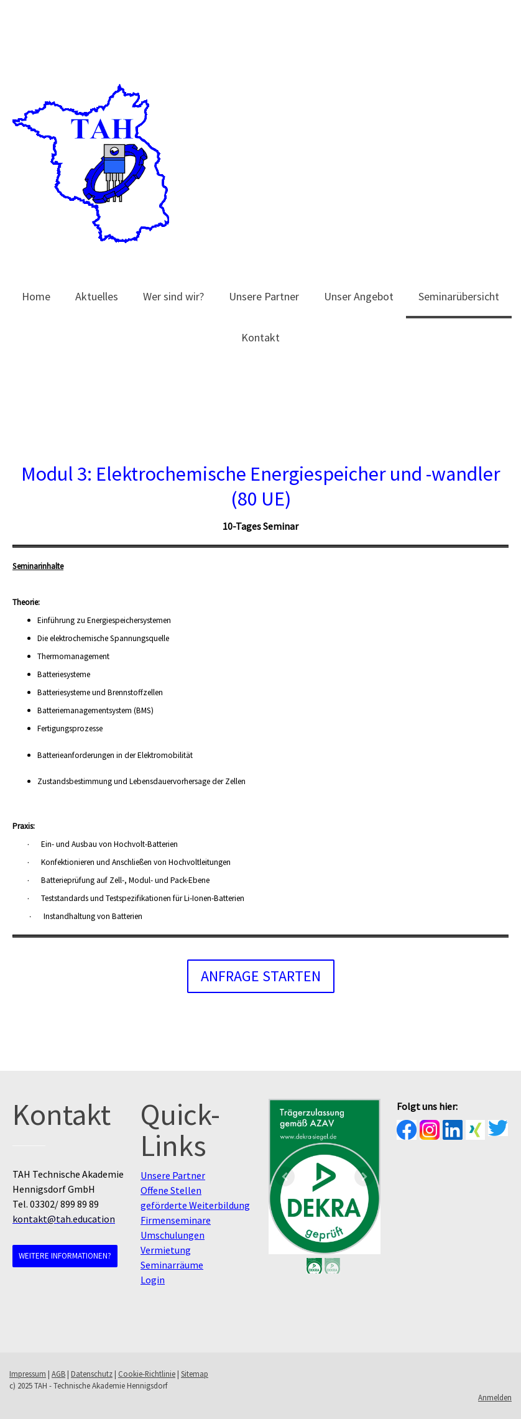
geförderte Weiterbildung (195, 1205)
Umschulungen (173, 1235)
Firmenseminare (176, 1220)
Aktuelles (96, 296)
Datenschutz (92, 1374)
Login (153, 1279)
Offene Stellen (171, 1190)
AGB (58, 1374)
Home (36, 296)
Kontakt (260, 337)
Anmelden (495, 1397)
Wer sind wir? (173, 296)
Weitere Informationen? (65, 1255)
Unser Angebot (359, 296)
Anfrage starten (261, 976)
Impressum (27, 1374)
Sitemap (194, 1374)
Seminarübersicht (458, 296)
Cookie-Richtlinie (146, 1374)
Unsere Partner (264, 296)
